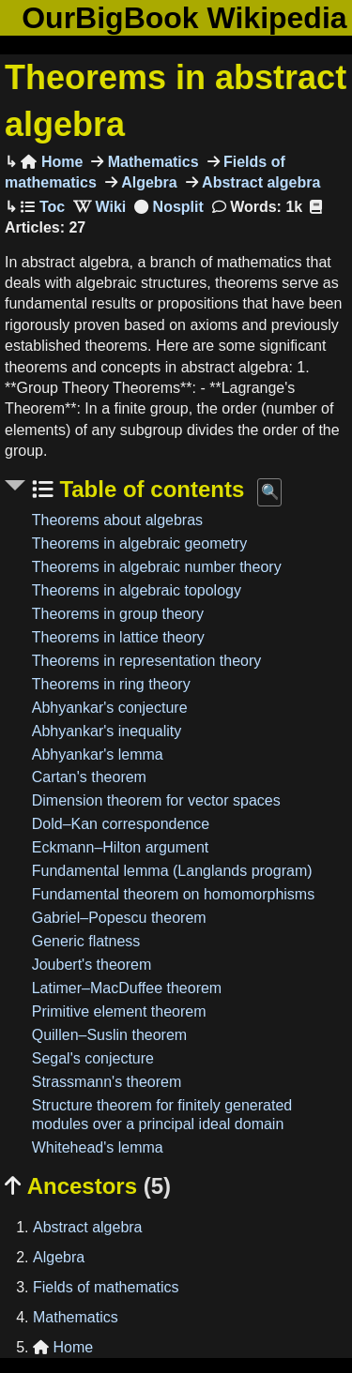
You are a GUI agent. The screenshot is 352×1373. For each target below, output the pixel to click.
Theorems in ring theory (111, 684)
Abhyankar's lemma (97, 754)
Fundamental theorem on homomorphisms (173, 894)
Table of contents (149, 489)
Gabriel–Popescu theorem (119, 918)
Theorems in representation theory (147, 661)
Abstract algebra (259, 182)
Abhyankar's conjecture (110, 708)
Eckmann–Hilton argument (120, 847)
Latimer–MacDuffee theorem (127, 988)
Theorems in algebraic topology (136, 590)
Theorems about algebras (117, 520)
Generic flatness (86, 941)
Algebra (147, 182)
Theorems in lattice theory (118, 637)
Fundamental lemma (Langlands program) (172, 871)
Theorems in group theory (118, 614)
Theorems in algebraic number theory (157, 567)
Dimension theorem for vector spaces (156, 800)
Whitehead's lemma (97, 1147)
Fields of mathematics (106, 1287)
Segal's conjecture (93, 1058)
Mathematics (150, 162)
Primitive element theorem (119, 1011)
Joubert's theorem (92, 965)
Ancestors (88, 1186)
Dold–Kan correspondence (120, 824)
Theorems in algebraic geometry (139, 543)
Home (52, 162)
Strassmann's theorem (107, 1082)
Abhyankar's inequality (107, 731)
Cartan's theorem (89, 777)
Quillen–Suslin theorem (109, 1035)
